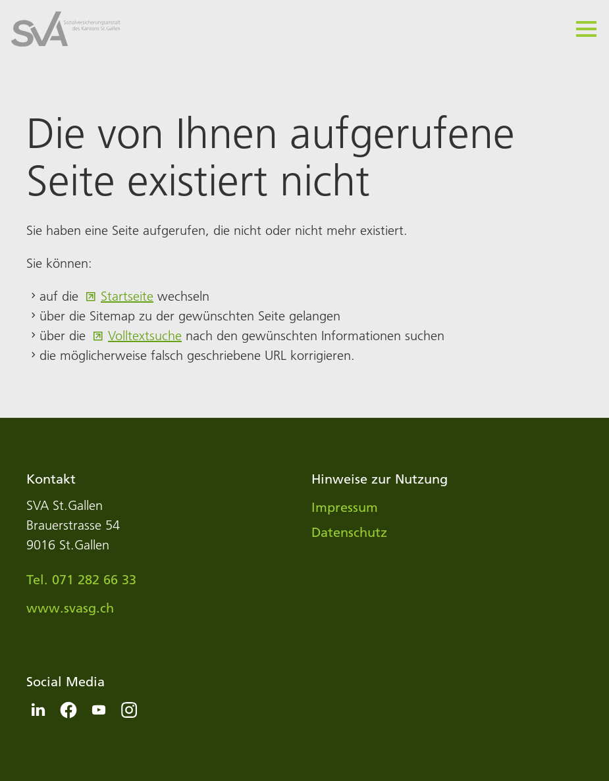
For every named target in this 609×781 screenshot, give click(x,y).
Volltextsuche (145, 335)
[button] (586, 29)
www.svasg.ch (70, 608)
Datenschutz (349, 532)
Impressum (344, 507)
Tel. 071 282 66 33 (81, 580)
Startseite (127, 296)
